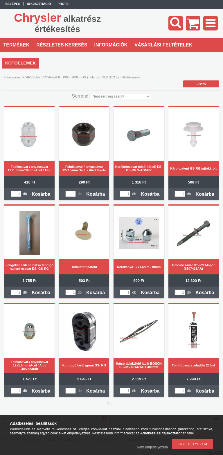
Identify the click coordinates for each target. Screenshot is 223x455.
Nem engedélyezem (152, 447)
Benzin (95, 77)
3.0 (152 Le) (112, 77)
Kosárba (41, 194)
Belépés (13, 4)
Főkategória (12, 77)
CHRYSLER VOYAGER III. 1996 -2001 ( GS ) (55, 77)
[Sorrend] (121, 96)
